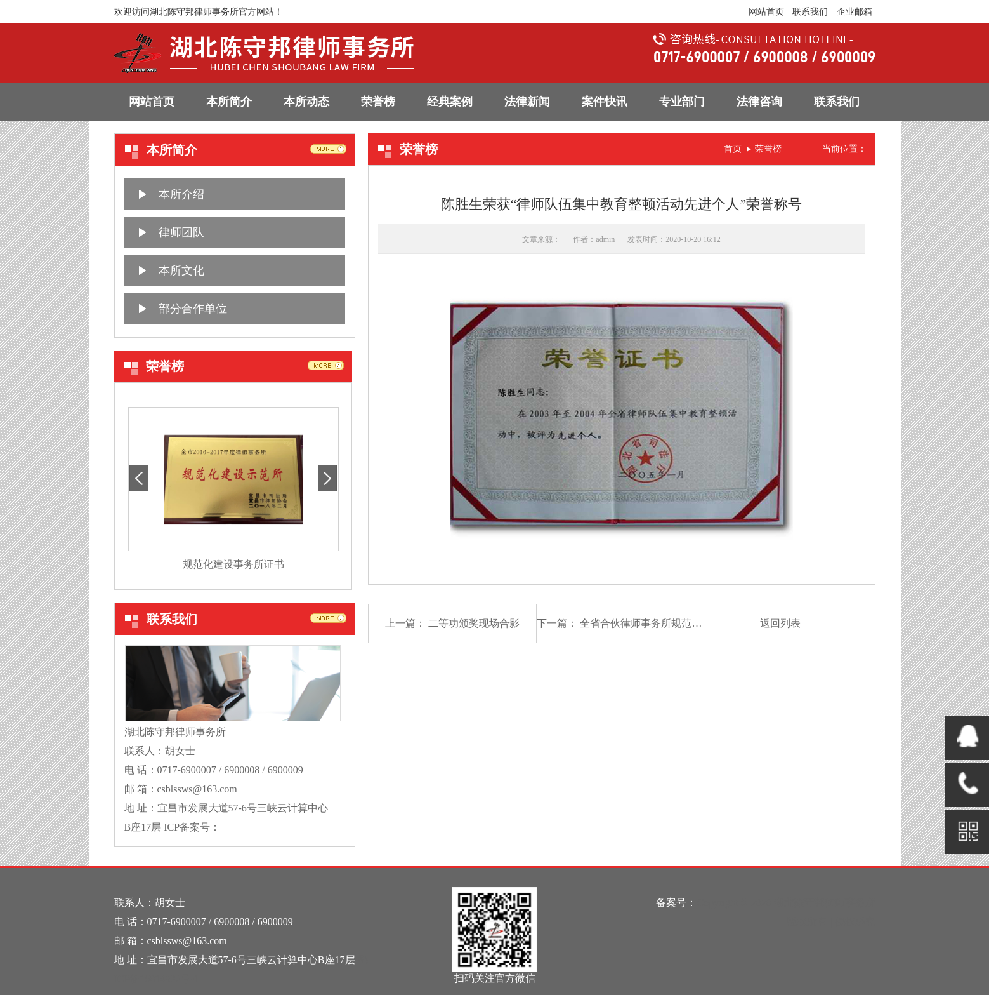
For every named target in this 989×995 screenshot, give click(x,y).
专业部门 (682, 101)
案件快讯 (604, 101)
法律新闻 (527, 101)
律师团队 (181, 232)
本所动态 (306, 101)
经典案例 (450, 101)
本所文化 (181, 270)
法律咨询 (759, 101)
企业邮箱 (854, 12)
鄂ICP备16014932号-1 (267, 827)
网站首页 (766, 12)
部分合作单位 (193, 308)
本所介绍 (181, 194)
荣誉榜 (378, 101)
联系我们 (810, 12)
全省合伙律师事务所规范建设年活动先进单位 (681, 623)
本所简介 (229, 101)
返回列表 (780, 623)
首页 (733, 149)
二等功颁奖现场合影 (474, 623)
